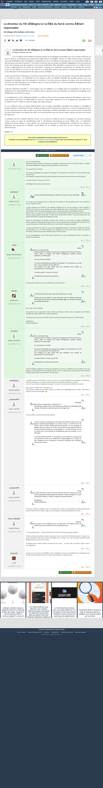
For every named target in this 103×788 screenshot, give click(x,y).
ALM (39, 4)
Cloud (31, 4)
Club (78, 1)
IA (35, 4)
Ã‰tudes (64, 1)
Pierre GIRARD (14, 580)
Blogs (31, 1)
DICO (75, 7)
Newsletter (46, 1)
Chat (38, 1)
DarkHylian (14, 441)
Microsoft (45, 4)
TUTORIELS (13, 7)
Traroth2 (14, 392)
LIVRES (34, 7)
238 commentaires (43, 56)
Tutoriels (18, 1)
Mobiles (91, 4)
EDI (64, 4)
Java (51, 4)
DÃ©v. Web (58, 4)
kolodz (14, 352)
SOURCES (57, 7)
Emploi (55, 1)
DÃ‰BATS (64, 7)
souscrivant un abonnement (45, 160)
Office (85, 4)
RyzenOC (14, 614)
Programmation (71, 4)
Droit (71, 1)
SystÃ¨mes (99, 4)
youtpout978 (14, 460)
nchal (14, 306)
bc (12, 152)
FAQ (25, 1)
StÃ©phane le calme (28, 56)
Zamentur (14, 253)
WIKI (70, 7)
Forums (9, 1)
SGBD (80, 4)
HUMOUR (81, 7)
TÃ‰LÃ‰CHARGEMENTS (45, 7)
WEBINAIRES (26, 7)
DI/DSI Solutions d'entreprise (19, 4)
